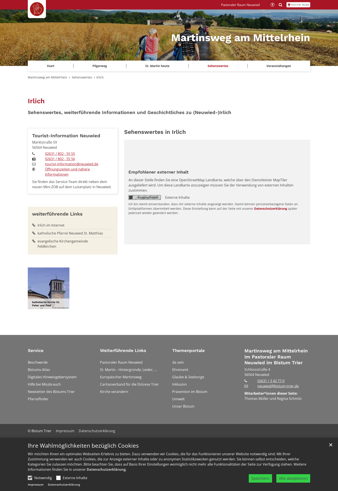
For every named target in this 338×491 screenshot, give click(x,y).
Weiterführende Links (123, 350)
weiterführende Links (57, 214)
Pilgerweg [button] (99, 66)
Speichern (260, 478)
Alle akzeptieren (293, 478)
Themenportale (188, 350)
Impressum (36, 484)
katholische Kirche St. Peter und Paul (46, 304)
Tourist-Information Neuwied (66, 135)
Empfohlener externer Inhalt (158, 172)
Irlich (100, 77)
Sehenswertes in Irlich (155, 132)
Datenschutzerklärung (106, 469)
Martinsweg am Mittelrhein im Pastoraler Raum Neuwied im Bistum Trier (276, 356)
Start (50, 66)
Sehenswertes (82, 77)
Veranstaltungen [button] (278, 66)
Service (36, 350)
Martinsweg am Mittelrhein (47, 77)
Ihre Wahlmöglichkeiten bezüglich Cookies (83, 445)
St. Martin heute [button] (157, 66)
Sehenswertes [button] (218, 66)
